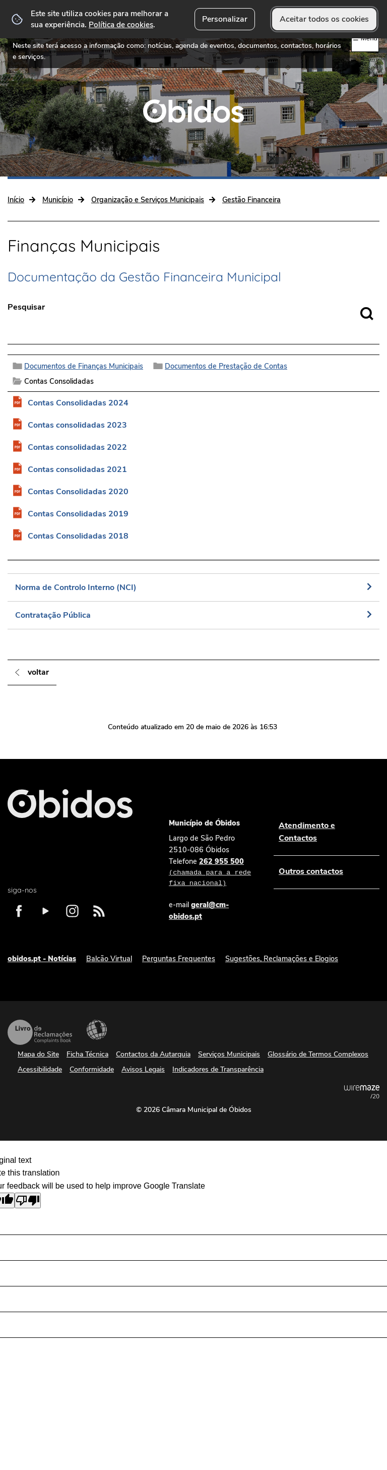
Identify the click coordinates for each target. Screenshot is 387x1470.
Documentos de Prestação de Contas (226, 366)
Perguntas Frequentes (178, 959)
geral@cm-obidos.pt (199, 910)
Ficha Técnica (87, 1054)
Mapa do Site (38, 1054)
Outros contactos (311, 871)
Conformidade (92, 1069)
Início (16, 200)
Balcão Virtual (109, 959)
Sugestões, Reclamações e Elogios (281, 959)
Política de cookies (121, 24)
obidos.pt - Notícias (42, 959)
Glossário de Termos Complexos (318, 1054)
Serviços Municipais (229, 1054)
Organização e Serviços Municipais (147, 200)
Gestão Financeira (251, 200)
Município (57, 200)
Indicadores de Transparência (218, 1069)
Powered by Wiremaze (361, 1091)
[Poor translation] (28, 1200)
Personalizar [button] (224, 19)
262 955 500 (211, 873)
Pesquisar (26, 307)
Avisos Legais (143, 1069)
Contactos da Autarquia (153, 1054)
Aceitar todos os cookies (324, 19)
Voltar (38, 672)
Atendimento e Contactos (307, 832)
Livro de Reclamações (40, 1032)
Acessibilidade (97, 1030)
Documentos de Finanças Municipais (83, 366)
